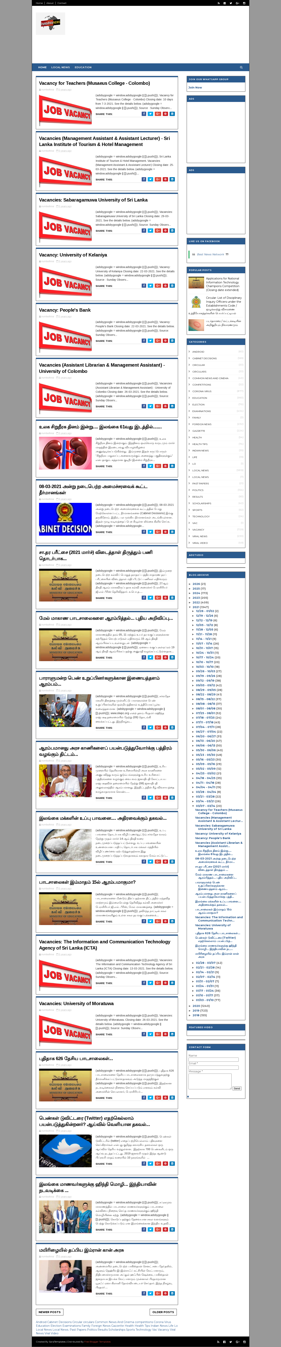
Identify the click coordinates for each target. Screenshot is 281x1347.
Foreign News (101, 1326)
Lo (176, 1326)
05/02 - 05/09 (206, 768)
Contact (62, 3)
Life (171, 1326)
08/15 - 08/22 (205, 699)
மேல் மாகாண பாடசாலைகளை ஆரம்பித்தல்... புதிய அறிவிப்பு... (106, 618)
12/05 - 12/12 (204, 625)
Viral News (199, 536)
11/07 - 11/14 (204, 643)
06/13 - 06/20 (205, 741)
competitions (144, 1322)
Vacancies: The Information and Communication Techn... (219, 918)
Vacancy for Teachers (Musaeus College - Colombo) (94, 83)
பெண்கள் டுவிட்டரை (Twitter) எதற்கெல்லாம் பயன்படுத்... (215, 939)
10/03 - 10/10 (205, 667)
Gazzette (118, 1326)
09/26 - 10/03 (205, 671)
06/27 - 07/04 (206, 731)
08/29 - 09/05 (206, 690)
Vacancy (164, 1329)
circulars (89, 1322)
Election (56, 1326)
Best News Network (210, 254)
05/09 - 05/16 (205, 764)
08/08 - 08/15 (205, 704)
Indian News (159, 1326)
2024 (196, 593)
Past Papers (78, 1329)
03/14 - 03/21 (205, 801)
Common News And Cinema (115, 1322)
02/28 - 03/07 (206, 963)
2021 (196, 607)
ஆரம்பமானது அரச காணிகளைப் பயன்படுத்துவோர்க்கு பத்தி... (215, 895)
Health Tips (143, 1326)
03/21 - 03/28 (205, 796)
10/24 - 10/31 (205, 652)
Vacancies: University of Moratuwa (76, 1003)
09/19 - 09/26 (205, 676)
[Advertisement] (174, 36)
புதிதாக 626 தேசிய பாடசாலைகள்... (76, 1058)
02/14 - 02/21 (205, 972)
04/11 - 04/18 (205, 782)
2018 (196, 1015)
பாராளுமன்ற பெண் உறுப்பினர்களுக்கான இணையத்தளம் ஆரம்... (211, 886)
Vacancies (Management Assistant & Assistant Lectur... (219, 819)
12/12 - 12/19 (204, 620)
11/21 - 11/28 (204, 634)
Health (130, 1326)
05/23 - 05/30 (205, 755)
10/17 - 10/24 (205, 657)
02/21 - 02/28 (205, 967)
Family (86, 1326)
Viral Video (51, 1333)
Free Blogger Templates (97, 1341)
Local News (60, 67)
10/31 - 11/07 (204, 648)
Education (83, 67)
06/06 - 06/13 (205, 745)
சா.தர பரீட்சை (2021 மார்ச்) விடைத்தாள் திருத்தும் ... (212, 868)
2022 (196, 602)
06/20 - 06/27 (206, 736)
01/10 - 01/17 (204, 995)
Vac (155, 1329)
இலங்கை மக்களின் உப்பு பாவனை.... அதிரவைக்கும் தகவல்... (103, 818)
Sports (131, 1329)
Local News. (61, 1329)
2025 (196, 588)
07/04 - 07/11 (205, 727)
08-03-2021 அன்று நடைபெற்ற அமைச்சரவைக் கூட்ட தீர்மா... (215, 860)
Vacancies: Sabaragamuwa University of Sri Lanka (93, 200)
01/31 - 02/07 (205, 981)
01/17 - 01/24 (205, 990)
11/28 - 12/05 (204, 629)
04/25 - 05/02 (206, 773)
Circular (77, 1322)
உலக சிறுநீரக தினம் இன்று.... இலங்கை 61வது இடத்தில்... (214, 852)
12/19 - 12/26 (204, 615)
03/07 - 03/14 (205, 806)
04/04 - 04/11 (205, 787)
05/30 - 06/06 (206, 750)
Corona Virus (162, 1322)
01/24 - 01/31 (205, 986)
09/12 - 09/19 (205, 680)
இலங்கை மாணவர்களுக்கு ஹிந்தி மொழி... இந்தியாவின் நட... (216, 947)
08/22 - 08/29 (206, 694)
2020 (196, 1006)
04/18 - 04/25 (205, 778)
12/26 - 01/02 (205, 611)
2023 (196, 598)
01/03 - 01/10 (205, 1000)
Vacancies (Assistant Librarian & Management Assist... (219, 844)
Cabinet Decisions (59, 1322)
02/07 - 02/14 (205, 977)
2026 (196, 584)
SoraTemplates (57, 1341)
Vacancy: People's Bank (65, 310)
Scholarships (117, 1329)
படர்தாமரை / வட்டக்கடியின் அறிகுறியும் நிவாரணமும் (223, 323)
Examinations (72, 1326)
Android (41, 1322)
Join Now (195, 87)
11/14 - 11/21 (204, 639)
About (50, 3)
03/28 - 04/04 (206, 792)
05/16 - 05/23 (205, 759)
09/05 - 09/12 (205, 685)
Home (39, 3)
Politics (92, 1329)
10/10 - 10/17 (204, 662)
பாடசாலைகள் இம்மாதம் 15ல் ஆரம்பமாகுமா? (87, 882)
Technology (144, 1329)
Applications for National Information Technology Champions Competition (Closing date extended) (222, 284)
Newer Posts (50, 1312)
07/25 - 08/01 (205, 713)
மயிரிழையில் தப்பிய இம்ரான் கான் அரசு (81, 1250)
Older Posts (163, 1312)
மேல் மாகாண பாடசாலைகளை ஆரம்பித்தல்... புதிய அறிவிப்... (216, 876)
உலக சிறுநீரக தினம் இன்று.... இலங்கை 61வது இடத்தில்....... (100, 426)
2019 (196, 1010)
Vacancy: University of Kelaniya (73, 254)
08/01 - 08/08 (205, 708)
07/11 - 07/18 (204, 722)
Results (103, 1329)
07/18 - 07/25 (205, 717)
